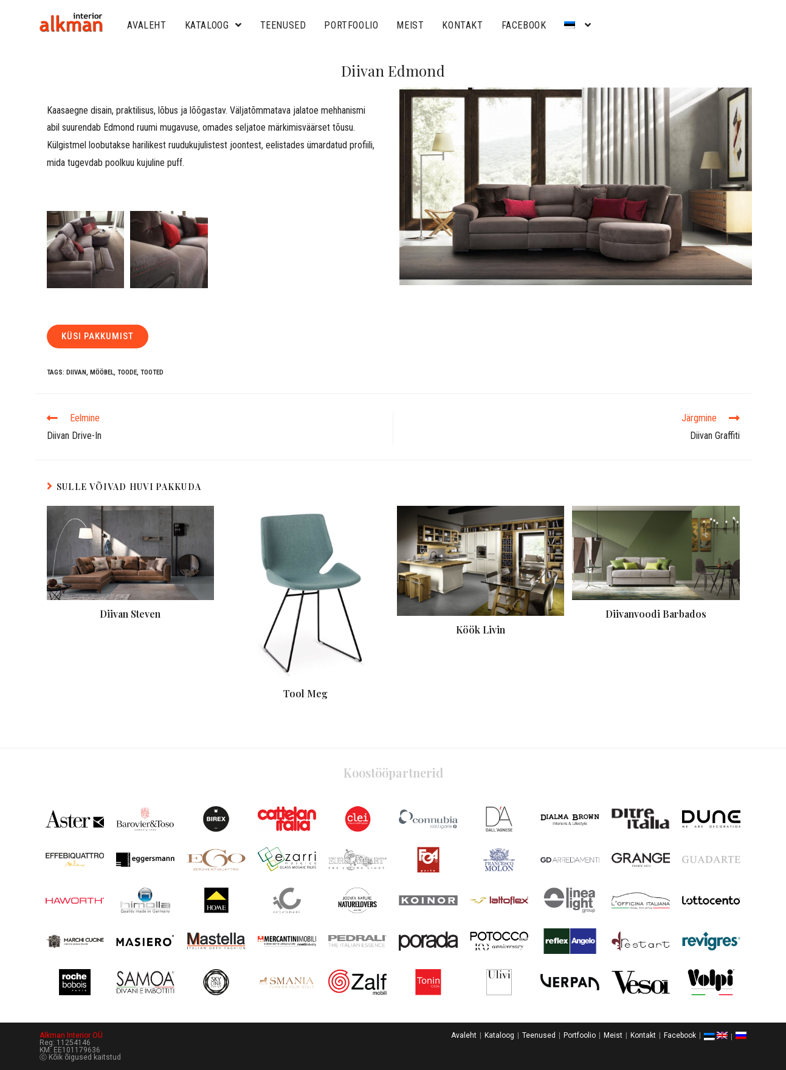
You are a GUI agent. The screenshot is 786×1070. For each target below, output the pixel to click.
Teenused (283, 25)
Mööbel (102, 372)
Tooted (152, 372)
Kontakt (462, 25)
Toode (127, 372)
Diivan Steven (130, 613)
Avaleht (146, 25)
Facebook (524, 25)
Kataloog (213, 25)
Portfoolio (351, 25)
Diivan (76, 372)
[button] (97, 336)
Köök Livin (480, 629)
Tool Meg (305, 693)
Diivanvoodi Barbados (655, 613)
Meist (410, 25)
